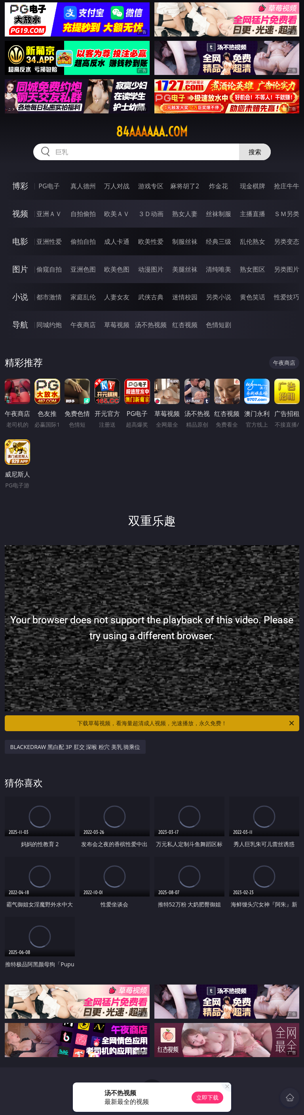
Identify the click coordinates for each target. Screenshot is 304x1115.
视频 (20, 213)
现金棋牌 (252, 186)
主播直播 (252, 213)
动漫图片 (150, 269)
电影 (20, 241)
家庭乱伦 (83, 297)
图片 (20, 269)
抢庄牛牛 (286, 186)
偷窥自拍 (49, 269)
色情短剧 (218, 324)
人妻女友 (116, 297)
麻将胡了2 (184, 186)
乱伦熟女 (252, 241)
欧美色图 (116, 269)
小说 (20, 296)
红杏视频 (185, 324)
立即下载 (207, 1097)
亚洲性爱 (49, 241)
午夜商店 (83, 324)
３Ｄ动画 (150, 213)
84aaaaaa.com (152, 132)
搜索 (255, 152)
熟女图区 (252, 269)
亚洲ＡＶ (49, 213)
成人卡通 (116, 241)
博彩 (20, 185)
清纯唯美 (218, 269)
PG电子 (48, 186)
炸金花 (218, 186)
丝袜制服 (218, 213)
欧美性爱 (150, 241)
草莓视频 (116, 324)
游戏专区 (150, 186)
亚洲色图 (83, 269)
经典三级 (218, 241)
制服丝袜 (185, 241)
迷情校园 (185, 297)
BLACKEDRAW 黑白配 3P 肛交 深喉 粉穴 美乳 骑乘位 (75, 747)
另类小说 (218, 297)
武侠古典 (150, 297)
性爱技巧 (286, 297)
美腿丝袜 (185, 269)
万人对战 (116, 186)
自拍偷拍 (83, 213)
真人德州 (83, 186)
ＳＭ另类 (286, 213)
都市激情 (49, 297)
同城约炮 (49, 324)
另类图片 (286, 269)
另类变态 (286, 241)
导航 (20, 324)
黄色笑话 (252, 297)
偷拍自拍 (83, 241)
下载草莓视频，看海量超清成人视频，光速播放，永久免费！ (186, 723)
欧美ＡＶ (116, 213)
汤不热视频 (151, 324)
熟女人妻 (185, 213)
